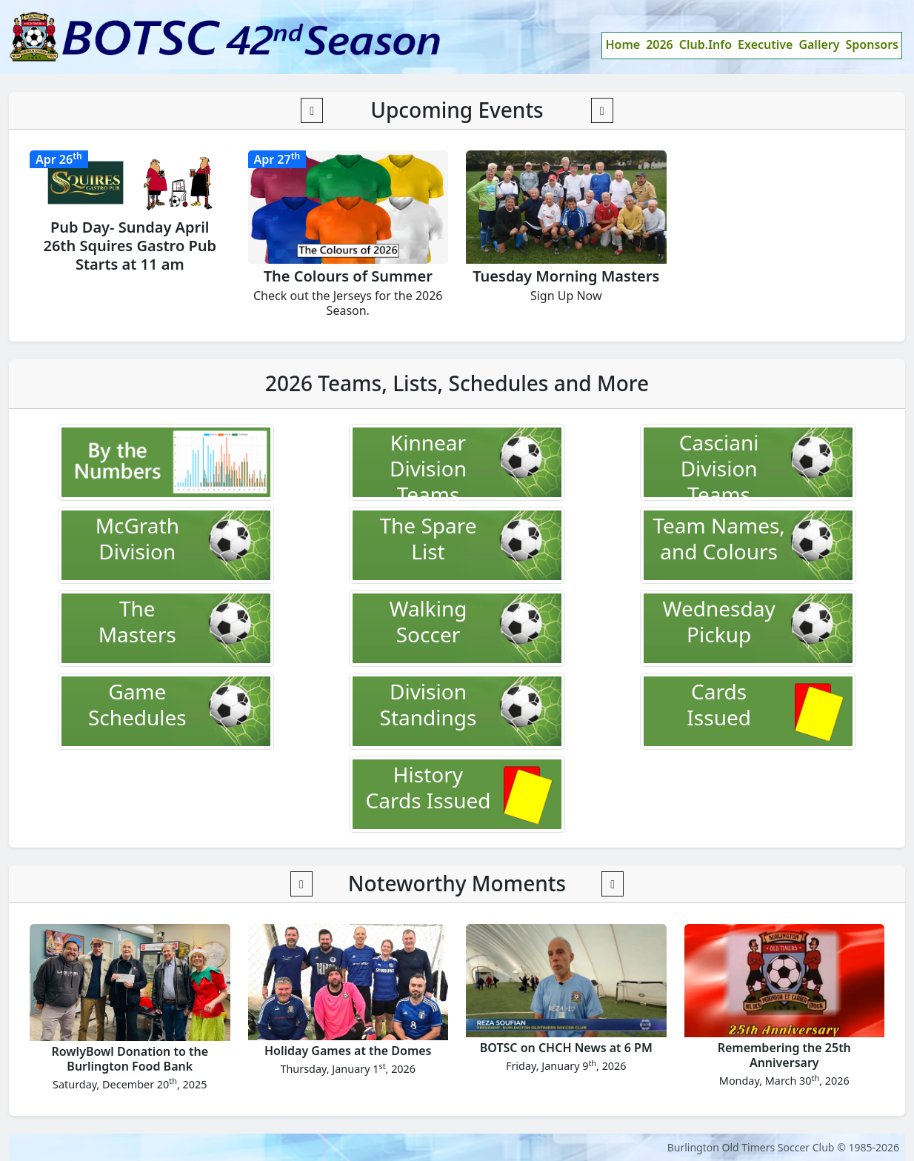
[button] (312, 110)
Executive (765, 44)
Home (622, 44)
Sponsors (872, 44)
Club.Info (705, 44)
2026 (659, 44)
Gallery (818, 44)
